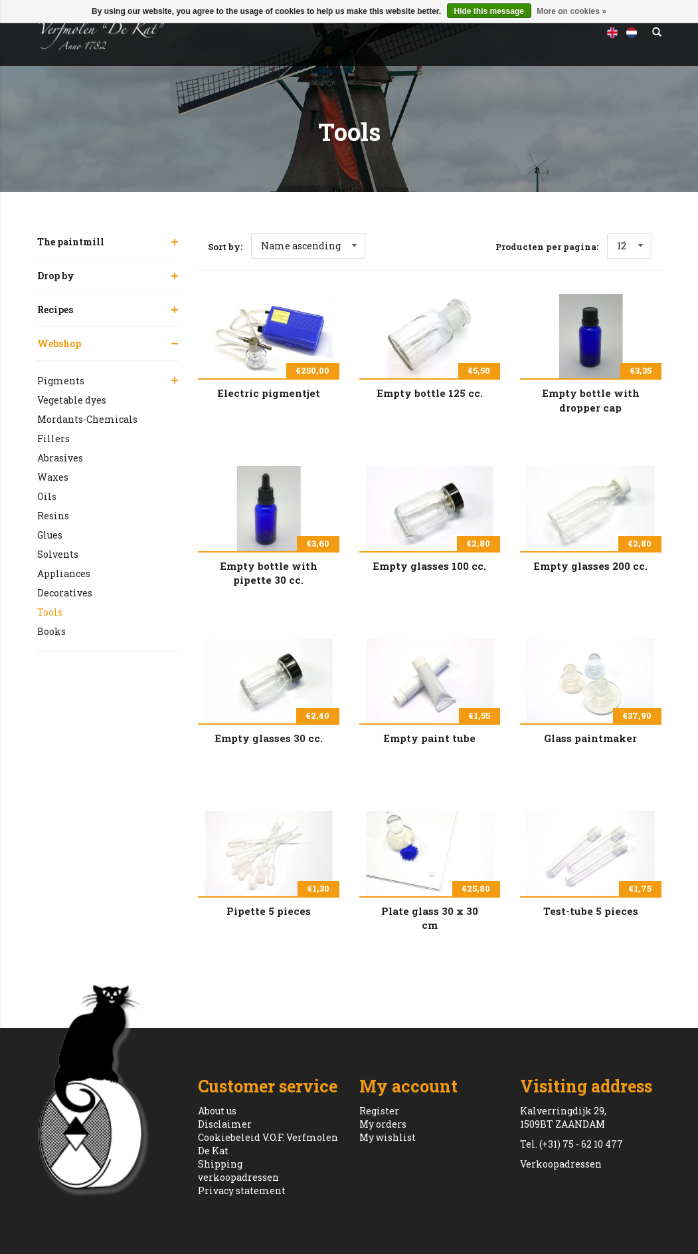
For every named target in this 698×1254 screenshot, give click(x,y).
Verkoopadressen (561, 1164)
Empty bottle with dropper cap (591, 399)
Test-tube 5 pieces (590, 911)
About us (217, 1110)
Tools (49, 612)
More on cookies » (571, 11)
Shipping (220, 1164)
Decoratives (64, 592)
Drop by (55, 275)
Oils (46, 496)
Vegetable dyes (71, 400)
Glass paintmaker (590, 738)
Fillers (53, 438)
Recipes (55, 309)
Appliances (63, 573)
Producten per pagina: (546, 247)
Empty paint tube (429, 738)
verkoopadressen (238, 1177)
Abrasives (60, 457)
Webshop (59, 343)
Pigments (60, 380)
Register (379, 1110)
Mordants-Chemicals (87, 419)
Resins (53, 515)
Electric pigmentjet (268, 393)
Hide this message (489, 11)
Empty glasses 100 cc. (429, 565)
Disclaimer (225, 1124)
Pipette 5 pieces (268, 911)
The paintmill (70, 241)
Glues (49, 535)
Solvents (57, 554)
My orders (382, 1124)
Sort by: (225, 247)
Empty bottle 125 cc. (430, 393)
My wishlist (387, 1137)
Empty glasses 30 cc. (269, 738)
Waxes (52, 477)
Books (51, 631)
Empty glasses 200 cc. (590, 565)
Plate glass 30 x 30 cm (429, 917)
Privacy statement (242, 1190)
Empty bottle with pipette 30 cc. (268, 572)
